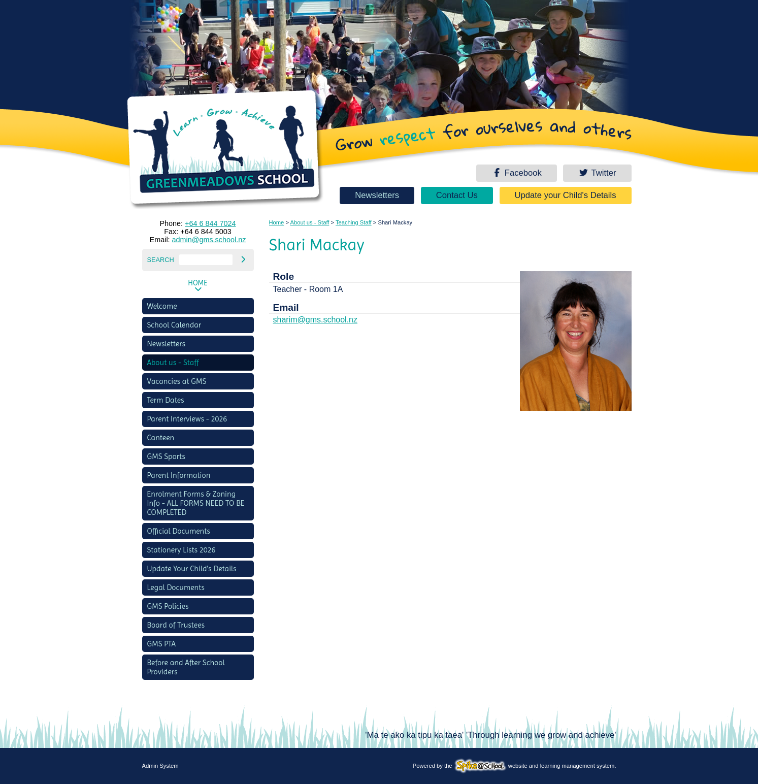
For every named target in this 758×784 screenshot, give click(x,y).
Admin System (160, 766)
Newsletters (377, 195)
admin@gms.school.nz (209, 240)
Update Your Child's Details (192, 568)
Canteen (161, 437)
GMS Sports (166, 456)
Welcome (162, 306)
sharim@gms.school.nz (315, 319)
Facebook (516, 173)
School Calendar (174, 325)
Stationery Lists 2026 (181, 549)
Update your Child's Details (565, 195)
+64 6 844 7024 (210, 223)
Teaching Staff (354, 222)
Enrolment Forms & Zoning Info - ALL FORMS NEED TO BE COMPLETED (196, 503)
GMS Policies (168, 606)
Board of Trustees (176, 625)
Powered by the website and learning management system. (514, 766)
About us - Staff (173, 362)
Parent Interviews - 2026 (187, 418)
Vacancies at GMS (177, 381)
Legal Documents (176, 587)
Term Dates (165, 400)
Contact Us (457, 195)
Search (160, 260)
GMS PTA (161, 643)
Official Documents (178, 531)
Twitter (597, 173)
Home (197, 283)
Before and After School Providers (186, 667)
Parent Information (179, 475)
